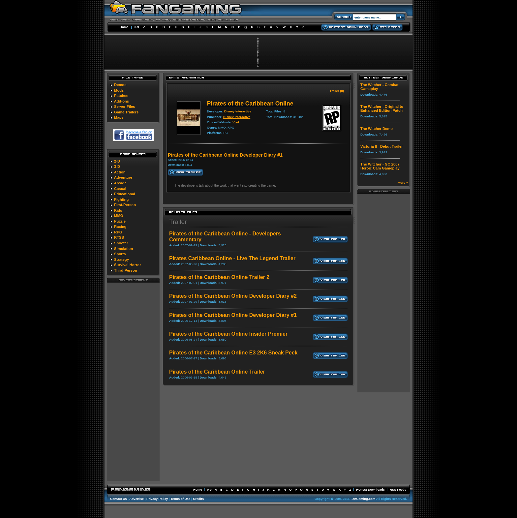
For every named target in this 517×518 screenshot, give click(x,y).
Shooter (121, 243)
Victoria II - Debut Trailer (381, 146)
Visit (235, 122)
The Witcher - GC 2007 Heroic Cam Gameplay (380, 166)
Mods (119, 90)
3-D (117, 166)
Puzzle (120, 221)
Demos (120, 85)
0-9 (137, 27)
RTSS (119, 237)
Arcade (120, 183)
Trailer (178, 221)
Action (120, 172)
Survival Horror (127, 265)
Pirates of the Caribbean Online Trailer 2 (219, 277)
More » (403, 182)
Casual (120, 189)
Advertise (136, 499)
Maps (119, 117)
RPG (118, 232)
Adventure (123, 177)
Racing (120, 227)
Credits (198, 499)
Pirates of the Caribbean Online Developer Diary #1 (233, 315)
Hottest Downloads (370, 489)
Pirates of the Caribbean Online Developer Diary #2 (233, 296)
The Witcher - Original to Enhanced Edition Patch (381, 108)
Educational (124, 194)
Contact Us (118, 499)
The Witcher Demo (376, 129)
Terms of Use (180, 499)
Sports (120, 254)
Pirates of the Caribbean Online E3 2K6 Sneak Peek (233, 352)
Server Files (124, 106)
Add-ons (121, 101)
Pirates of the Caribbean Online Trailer (217, 372)
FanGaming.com (362, 499)
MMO (118, 216)
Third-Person (125, 270)
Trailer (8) (337, 91)
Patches (121, 96)
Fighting (121, 199)
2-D (117, 161)
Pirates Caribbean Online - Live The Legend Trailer (232, 258)
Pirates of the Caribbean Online (250, 103)
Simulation (123, 249)
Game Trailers (126, 112)
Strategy (121, 259)
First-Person (125, 205)
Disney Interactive (237, 111)
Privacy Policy (157, 499)
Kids (118, 210)
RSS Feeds (398, 489)
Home (124, 27)
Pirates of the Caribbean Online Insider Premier (228, 334)
